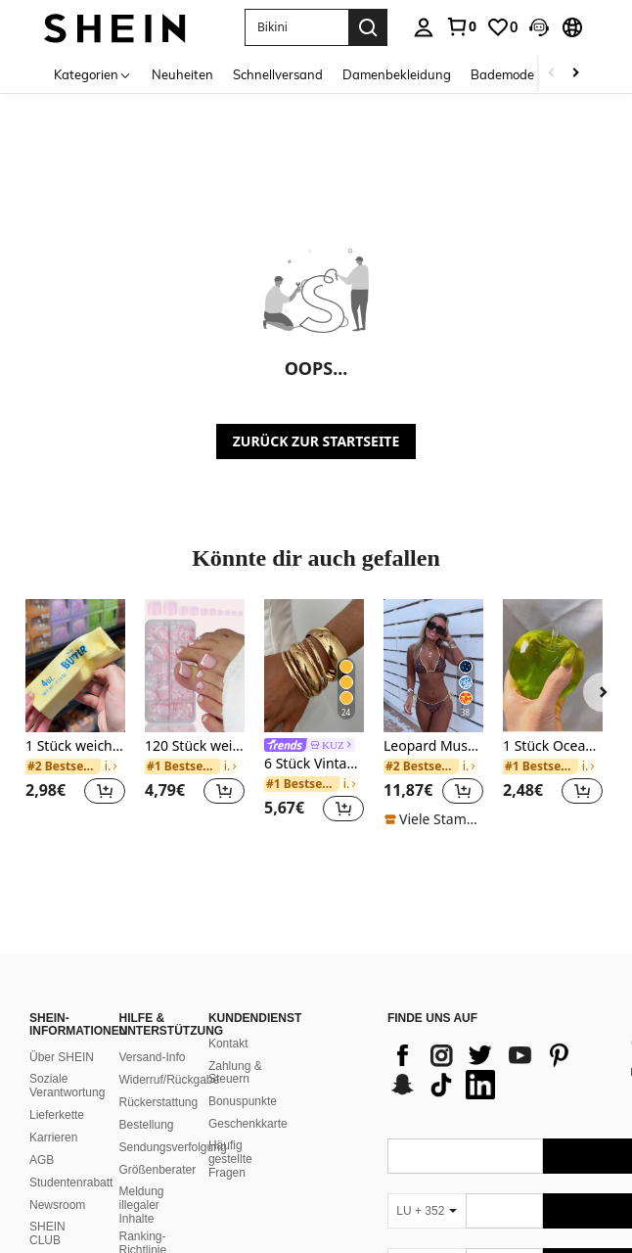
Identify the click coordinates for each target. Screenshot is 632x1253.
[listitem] (75, 713)
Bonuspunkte (242, 1078)
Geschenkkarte (248, 1100)
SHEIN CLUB (47, 1210)
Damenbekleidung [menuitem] (396, 74)
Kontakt (228, 1020)
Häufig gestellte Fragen (230, 1135)
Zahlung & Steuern (235, 1049)
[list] (498, 1046)
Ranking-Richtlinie (142, 1219)
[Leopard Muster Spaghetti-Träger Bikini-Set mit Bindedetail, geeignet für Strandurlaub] (433, 665)
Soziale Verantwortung (67, 1062)
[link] (460, 26)
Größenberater (157, 1146)
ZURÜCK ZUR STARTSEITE (316, 441)
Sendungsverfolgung (172, 1124)
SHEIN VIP (58, 1239)
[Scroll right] (575, 74)
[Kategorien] (93, 74)
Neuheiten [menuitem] (182, 74)
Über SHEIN (61, 1034)
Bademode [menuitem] (502, 74)
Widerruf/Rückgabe (168, 1056)
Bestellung (145, 1101)
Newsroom (57, 1181)
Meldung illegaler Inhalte (140, 1181)
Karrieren (53, 1114)
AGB (41, 1136)
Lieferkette (56, 1091)
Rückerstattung (158, 1079)
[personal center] (423, 27)
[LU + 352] (426, 1187)
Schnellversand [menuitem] (278, 74)
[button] (539, 27)
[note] (433, 819)
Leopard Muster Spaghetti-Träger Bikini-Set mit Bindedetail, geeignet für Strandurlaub (433, 746)
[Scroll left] (552, 74)
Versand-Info (151, 1034)
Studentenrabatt (71, 1159)
